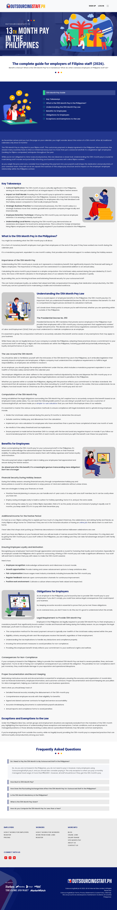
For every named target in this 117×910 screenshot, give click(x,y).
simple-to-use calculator (47, 403)
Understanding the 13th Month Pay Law (61, 107)
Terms (77, 893)
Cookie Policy (99, 893)
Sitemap (108, 893)
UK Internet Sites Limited (96, 888)
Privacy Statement (86, 893)
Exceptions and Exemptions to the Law (61, 119)
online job (83, 522)
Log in (101, 6)
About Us (72, 843)
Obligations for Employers (56, 115)
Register (7, 835)
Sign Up (92, 6)
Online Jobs (73, 835)
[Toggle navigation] (108, 6)
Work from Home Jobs (45, 835)
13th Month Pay (74, 840)
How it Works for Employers (16, 832)
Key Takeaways (51, 99)
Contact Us (73, 845)
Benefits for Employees (55, 111)
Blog (70, 832)
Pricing (7, 837)
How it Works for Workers (47, 832)
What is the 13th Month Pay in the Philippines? (64, 103)
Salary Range (73, 837)
